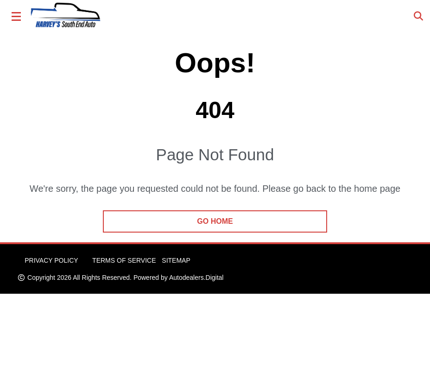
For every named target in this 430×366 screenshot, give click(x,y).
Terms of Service (124, 260)
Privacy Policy (51, 260)
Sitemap (176, 260)
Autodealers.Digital (196, 277)
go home (215, 221)
